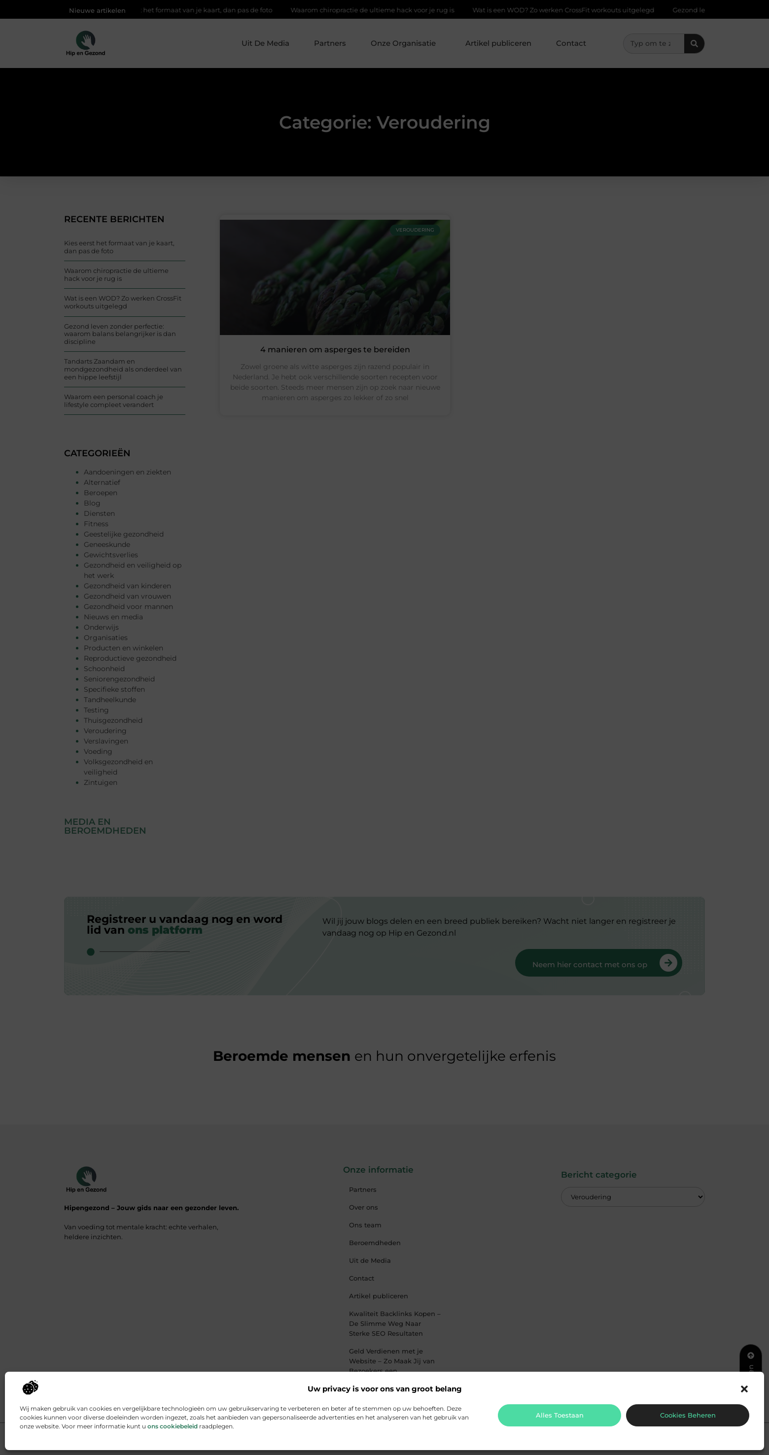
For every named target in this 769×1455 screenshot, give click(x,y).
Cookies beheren (688, 1415)
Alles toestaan (560, 1415)
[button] (744, 1389)
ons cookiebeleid (172, 1426)
